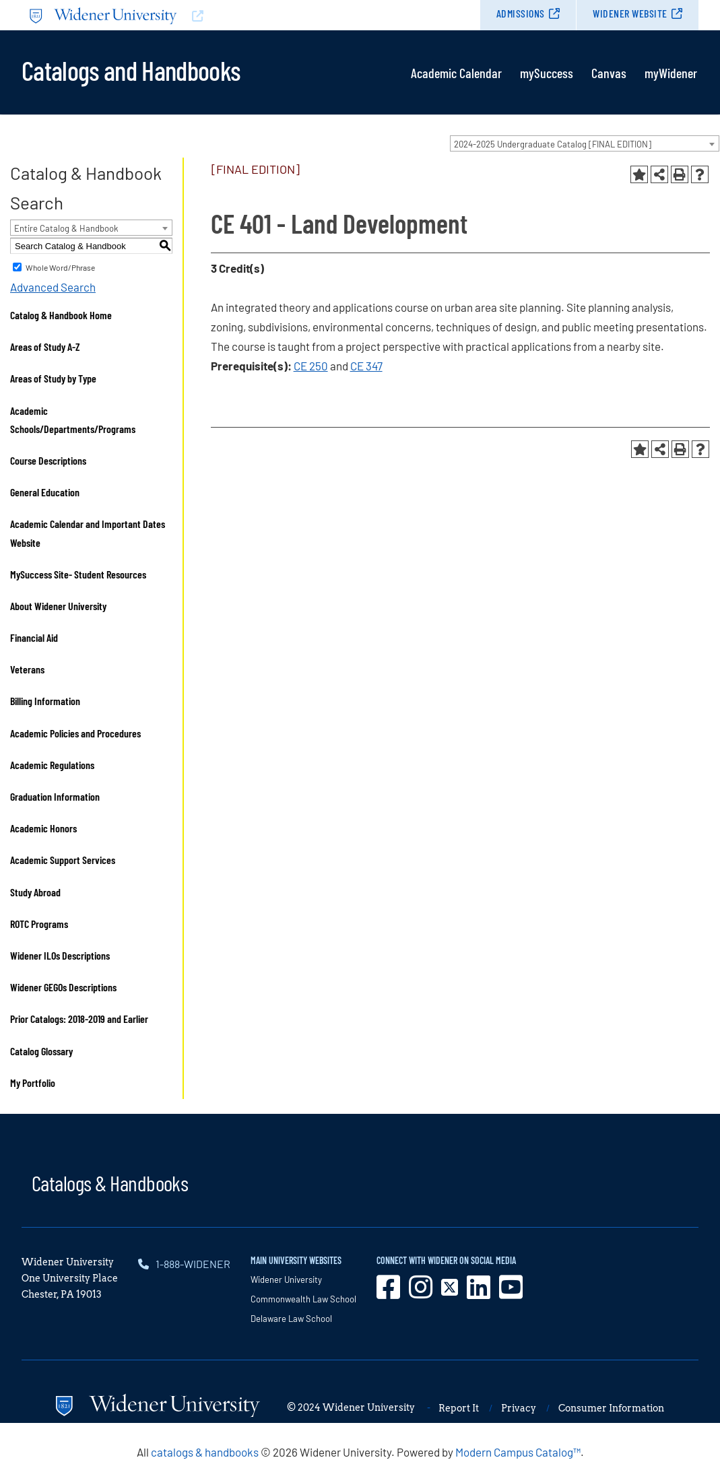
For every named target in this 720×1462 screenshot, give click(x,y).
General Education (44, 492)
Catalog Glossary (41, 1050)
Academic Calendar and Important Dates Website (87, 532)
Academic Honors (43, 828)
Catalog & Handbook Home (61, 314)
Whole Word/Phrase (60, 267)
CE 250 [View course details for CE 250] (311, 365)
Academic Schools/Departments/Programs (72, 419)
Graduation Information (55, 796)
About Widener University (58, 605)
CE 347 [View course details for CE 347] (366, 365)
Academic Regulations (52, 764)
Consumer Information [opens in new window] (611, 1408)
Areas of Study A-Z (45, 346)
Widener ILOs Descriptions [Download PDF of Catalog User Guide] (60, 955)
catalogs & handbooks (205, 1452)
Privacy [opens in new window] (518, 1408)
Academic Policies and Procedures (75, 733)
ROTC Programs (39, 923)
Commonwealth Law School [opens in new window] (303, 1299)
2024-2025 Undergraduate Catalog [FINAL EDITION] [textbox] (552, 144)
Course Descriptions (48, 460)
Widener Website (630, 13)
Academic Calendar (456, 73)
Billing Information (45, 700)
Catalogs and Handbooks (131, 69)
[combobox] (584, 143)
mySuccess (546, 73)
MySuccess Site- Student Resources (78, 574)
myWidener (671, 73)
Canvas (608, 73)
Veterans (27, 669)
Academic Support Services (62, 859)
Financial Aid (34, 637)
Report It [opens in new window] (458, 1408)
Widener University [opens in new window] (286, 1279)
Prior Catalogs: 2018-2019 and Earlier (79, 1018)
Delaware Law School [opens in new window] (291, 1318)
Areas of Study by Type (53, 378)
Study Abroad (35, 892)
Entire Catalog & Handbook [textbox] (66, 228)
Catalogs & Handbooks (110, 1182)
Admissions (520, 13)
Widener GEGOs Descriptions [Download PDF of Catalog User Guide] (63, 987)
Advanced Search (53, 287)
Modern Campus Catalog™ (518, 1452)
